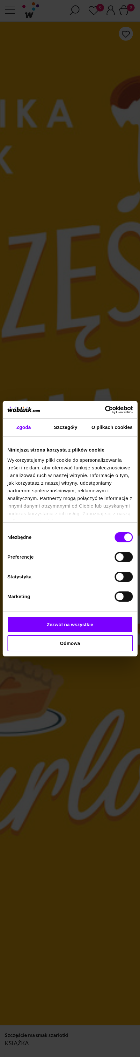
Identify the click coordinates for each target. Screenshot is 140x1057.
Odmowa (70, 643)
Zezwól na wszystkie (70, 624)
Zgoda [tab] (23, 427)
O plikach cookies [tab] (112, 427)
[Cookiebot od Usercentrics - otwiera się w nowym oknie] (105, 410)
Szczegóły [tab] (65, 427)
